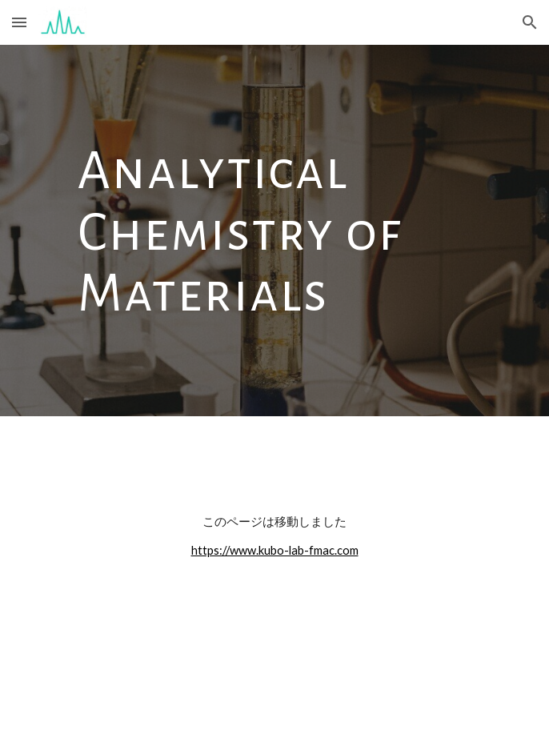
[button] (19, 22)
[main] (274, 230)
